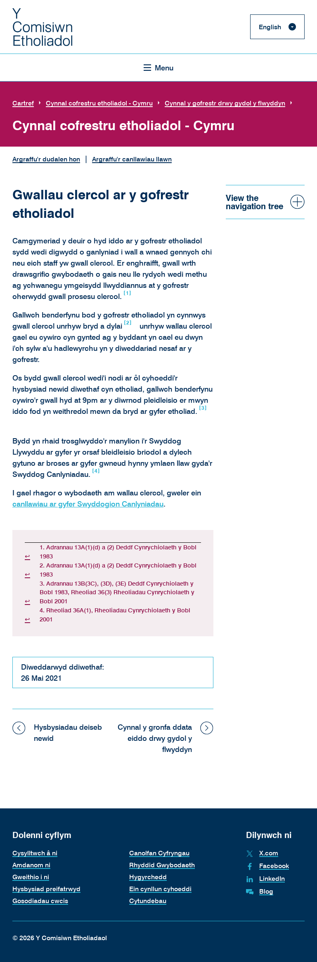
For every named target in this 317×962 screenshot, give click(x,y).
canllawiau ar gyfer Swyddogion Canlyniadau (87, 503)
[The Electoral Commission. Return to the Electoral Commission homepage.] (42, 26)
